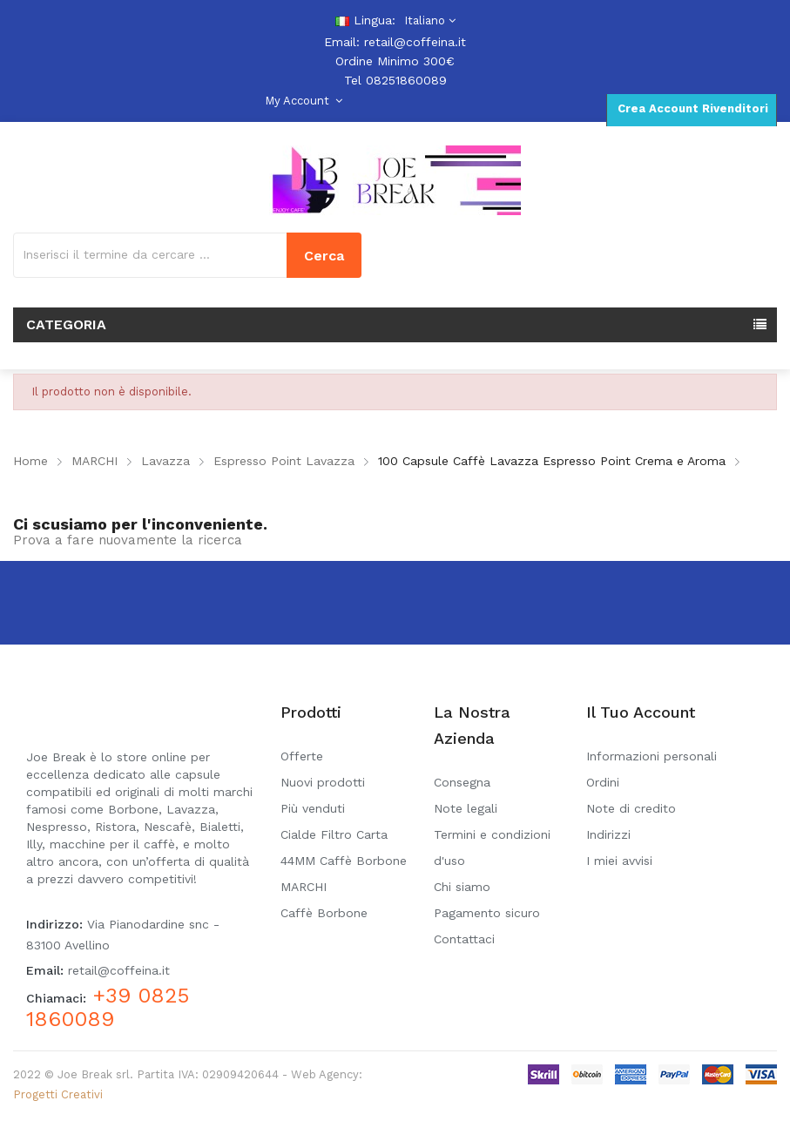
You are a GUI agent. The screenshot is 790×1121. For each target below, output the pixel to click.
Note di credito (631, 808)
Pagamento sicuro (487, 913)
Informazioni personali (651, 756)
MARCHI (303, 887)
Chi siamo (462, 887)
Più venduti (312, 808)
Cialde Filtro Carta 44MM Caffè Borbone (343, 847)
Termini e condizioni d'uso (492, 847)
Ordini (602, 782)
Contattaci (464, 939)
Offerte (301, 756)
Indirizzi (608, 834)
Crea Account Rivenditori (691, 108)
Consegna (462, 782)
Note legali (465, 808)
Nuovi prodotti (322, 782)
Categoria (66, 324)
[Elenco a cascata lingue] (428, 20)
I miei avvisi (619, 861)
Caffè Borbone (324, 913)
